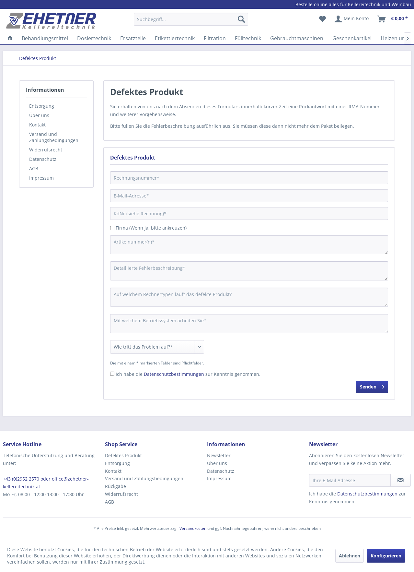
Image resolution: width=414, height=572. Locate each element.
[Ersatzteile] (133, 38)
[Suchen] (241, 19)
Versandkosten (192, 528)
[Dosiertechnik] (94, 38)
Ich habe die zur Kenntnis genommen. (188, 374)
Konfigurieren (386, 556)
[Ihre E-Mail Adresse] (350, 480)
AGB (33, 168)
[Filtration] (214, 38)
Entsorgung (41, 106)
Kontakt (37, 125)
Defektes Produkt (123, 455)
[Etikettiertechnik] (174, 38)
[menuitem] (191, 22)
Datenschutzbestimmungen (174, 374)
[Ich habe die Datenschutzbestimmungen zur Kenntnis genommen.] (112, 374)
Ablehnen (349, 556)
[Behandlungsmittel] (45, 38)
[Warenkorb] (393, 19)
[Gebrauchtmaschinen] (297, 38)
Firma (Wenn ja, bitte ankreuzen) (151, 228)
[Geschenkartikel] (352, 38)
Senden (372, 386)
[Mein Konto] (352, 19)
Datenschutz (42, 159)
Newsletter (219, 455)
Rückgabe (115, 486)
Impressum (41, 178)
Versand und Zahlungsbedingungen (53, 137)
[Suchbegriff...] (191, 19)
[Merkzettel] (322, 19)
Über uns (39, 115)
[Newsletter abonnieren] (400, 480)
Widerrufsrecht (45, 150)
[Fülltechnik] (248, 38)
